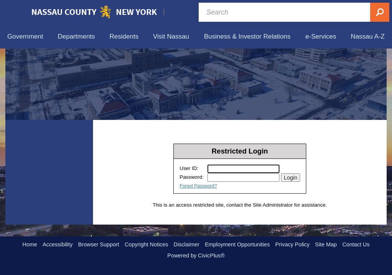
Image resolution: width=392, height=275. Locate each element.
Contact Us (355, 244)
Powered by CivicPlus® (196, 255)
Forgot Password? (198, 186)
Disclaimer (186, 244)
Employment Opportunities (237, 244)
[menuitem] (25, 36)
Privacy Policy (292, 244)
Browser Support (98, 244)
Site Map (326, 244)
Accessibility (57, 244)
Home (30, 244)
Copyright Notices (146, 244)
